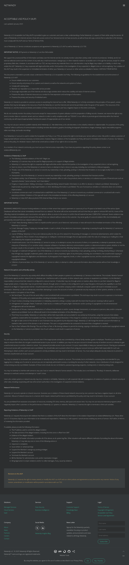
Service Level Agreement (106, 516)
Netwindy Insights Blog (43, 533)
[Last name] (111, 529)
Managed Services (10, 507)
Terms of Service (103, 507)
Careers (6, 536)
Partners (7, 533)
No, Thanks (98, 561)
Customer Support (73, 507)
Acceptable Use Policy (105, 513)
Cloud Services (9, 510)
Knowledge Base (72, 510)
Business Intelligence (42, 510)
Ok (88, 561)
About (6, 527)
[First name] (111, 523)
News (6, 530)
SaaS (5, 513)
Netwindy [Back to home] (10, 5)
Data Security (39, 507)
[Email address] (111, 535)
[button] (124, 5)
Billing (68, 513)
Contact (6, 539)
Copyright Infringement (105, 510)
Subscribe (103, 541)
